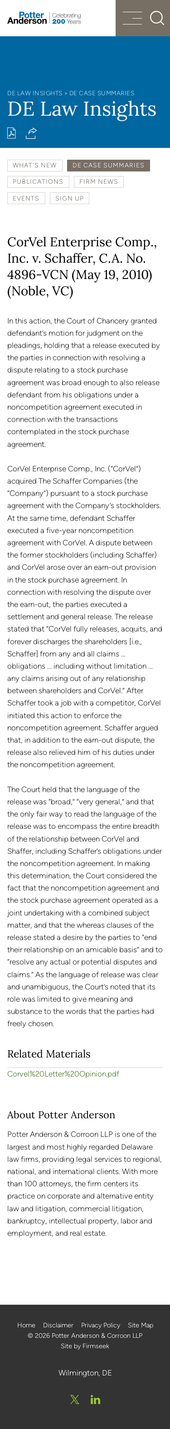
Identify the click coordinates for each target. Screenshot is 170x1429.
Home (26, 1325)
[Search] (157, 18)
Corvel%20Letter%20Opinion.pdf (63, 1073)
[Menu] (132, 19)
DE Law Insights (35, 93)
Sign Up (69, 198)
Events (26, 198)
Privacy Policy (100, 1325)
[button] (31, 133)
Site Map (140, 1325)
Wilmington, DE (85, 1372)
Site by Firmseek (85, 1346)
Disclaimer (58, 1325)
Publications (38, 181)
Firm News (98, 181)
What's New (35, 165)
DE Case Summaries (102, 93)
